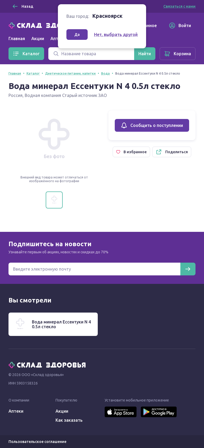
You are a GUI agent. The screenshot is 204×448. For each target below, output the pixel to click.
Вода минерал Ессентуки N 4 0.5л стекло (61, 324)
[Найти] (144, 53)
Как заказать (69, 420)
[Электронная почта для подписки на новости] (94, 269)
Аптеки (15, 411)
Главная (16, 38)
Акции (37, 38)
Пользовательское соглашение (37, 442)
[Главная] (48, 25)
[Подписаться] (188, 269)
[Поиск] (91, 54)
